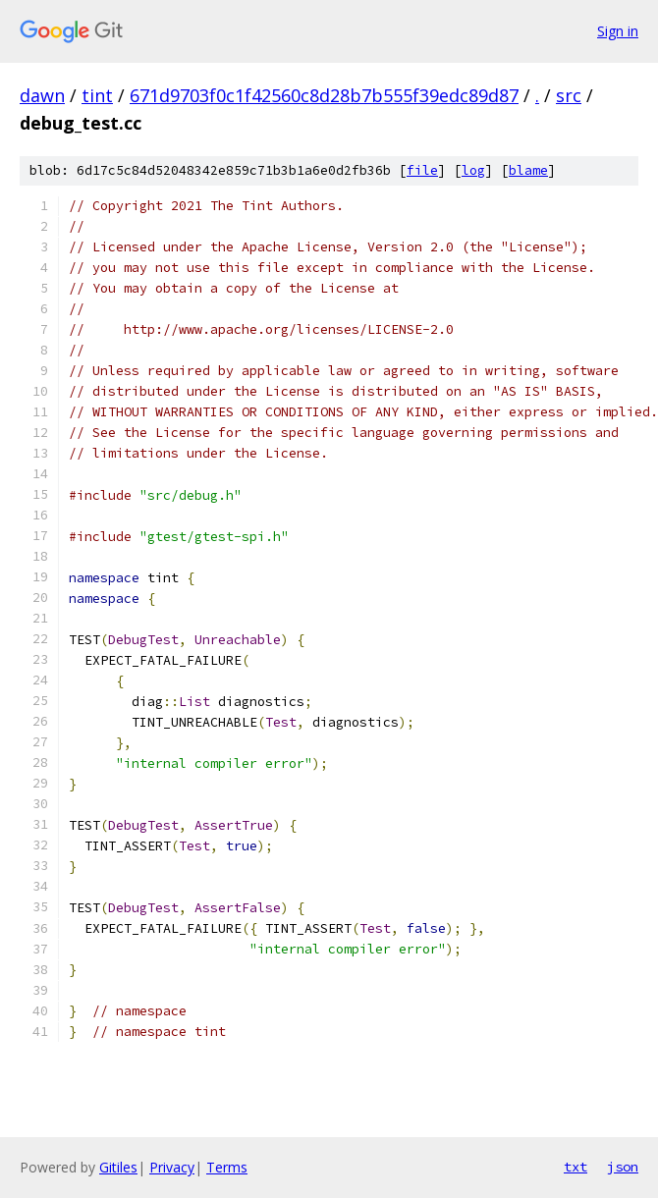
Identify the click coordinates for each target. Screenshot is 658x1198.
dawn (42, 95)
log (473, 170)
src (568, 95)
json (622, 1166)
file (422, 170)
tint (97, 95)
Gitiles (118, 1167)
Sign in (617, 31)
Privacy (171, 1167)
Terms (226, 1167)
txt (575, 1166)
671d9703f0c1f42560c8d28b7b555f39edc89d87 (324, 95)
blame (528, 170)
